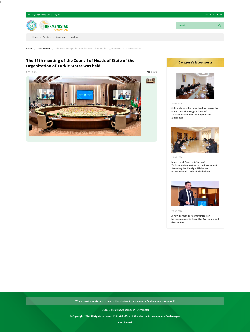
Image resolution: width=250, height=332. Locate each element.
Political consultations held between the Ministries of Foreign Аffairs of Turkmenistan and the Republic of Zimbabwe (194, 113)
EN (207, 14)
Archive (74, 37)
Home (35, 37)
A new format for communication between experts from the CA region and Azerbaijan (195, 219)
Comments (61, 37)
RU (214, 14)
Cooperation (44, 48)
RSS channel (125, 322)
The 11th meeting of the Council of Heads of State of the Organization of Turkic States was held (98, 48)
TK (221, 14)
